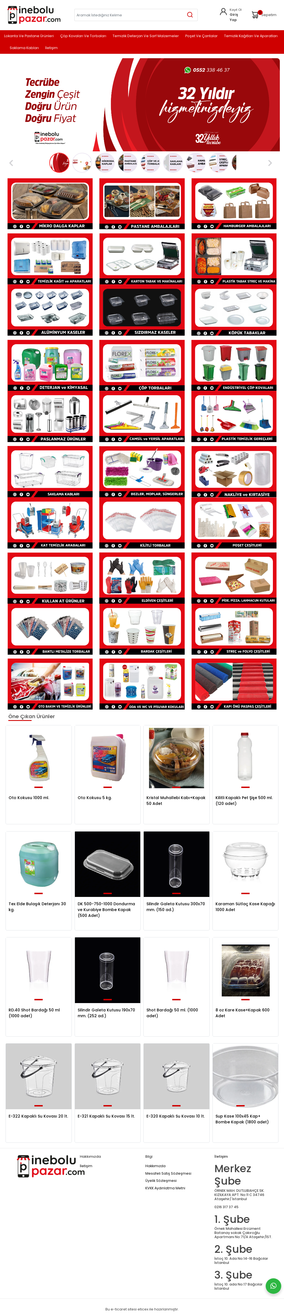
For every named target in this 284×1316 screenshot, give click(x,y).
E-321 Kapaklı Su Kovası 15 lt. (106, 1116)
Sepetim (263, 15)
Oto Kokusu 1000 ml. (29, 797)
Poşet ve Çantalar (201, 36)
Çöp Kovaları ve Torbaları (83, 36)
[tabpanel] (142, 105)
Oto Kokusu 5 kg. (95, 797)
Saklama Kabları (24, 48)
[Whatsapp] (273, 1286)
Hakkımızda (155, 1166)
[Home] (34, 15)
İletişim (51, 48)
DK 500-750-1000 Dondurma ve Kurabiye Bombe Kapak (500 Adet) (106, 909)
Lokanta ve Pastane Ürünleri (29, 36)
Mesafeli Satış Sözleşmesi (168, 1173)
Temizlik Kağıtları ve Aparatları (251, 36)
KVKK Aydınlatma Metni (165, 1188)
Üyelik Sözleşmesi (161, 1180)
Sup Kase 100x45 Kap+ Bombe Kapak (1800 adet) (242, 1119)
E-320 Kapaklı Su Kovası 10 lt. (175, 1116)
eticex (143, 1309)
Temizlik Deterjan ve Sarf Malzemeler (146, 36)
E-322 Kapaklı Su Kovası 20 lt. (38, 1116)
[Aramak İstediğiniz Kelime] (190, 15)
